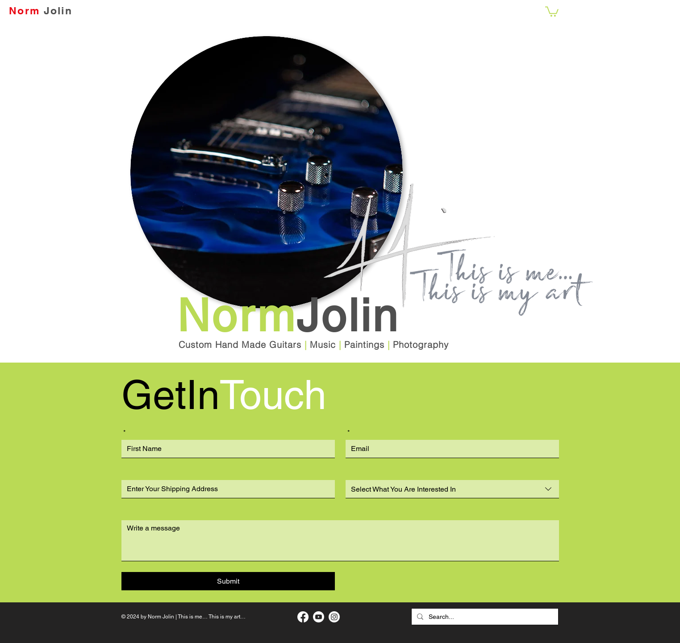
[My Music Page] (318, 616)
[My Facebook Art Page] (303, 616)
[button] (552, 11)
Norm (24, 10)
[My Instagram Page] (334, 616)
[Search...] (484, 617)
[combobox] (452, 489)
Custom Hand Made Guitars (240, 344)
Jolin (58, 10)
